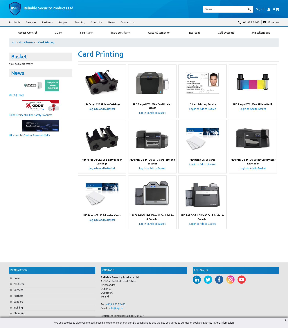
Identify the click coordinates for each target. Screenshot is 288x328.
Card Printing (46, 42)
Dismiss (207, 322)
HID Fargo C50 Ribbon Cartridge (102, 104)
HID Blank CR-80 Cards (202, 159)
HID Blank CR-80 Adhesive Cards (102, 215)
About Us (96, 22)
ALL (14, 42)
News (111, 22)
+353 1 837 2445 (115, 304)
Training (79, 22)
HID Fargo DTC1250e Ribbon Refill (253, 104)
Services (31, 22)
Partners (47, 22)
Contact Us (127, 22)
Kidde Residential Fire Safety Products (30, 115)
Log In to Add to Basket (102, 108)
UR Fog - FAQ (16, 95)
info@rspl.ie (116, 308)
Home (17, 278)
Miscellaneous (27, 42)
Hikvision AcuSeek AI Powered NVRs (29, 135)
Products (14, 22)
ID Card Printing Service (202, 104)
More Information (224, 322)
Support (63, 22)
